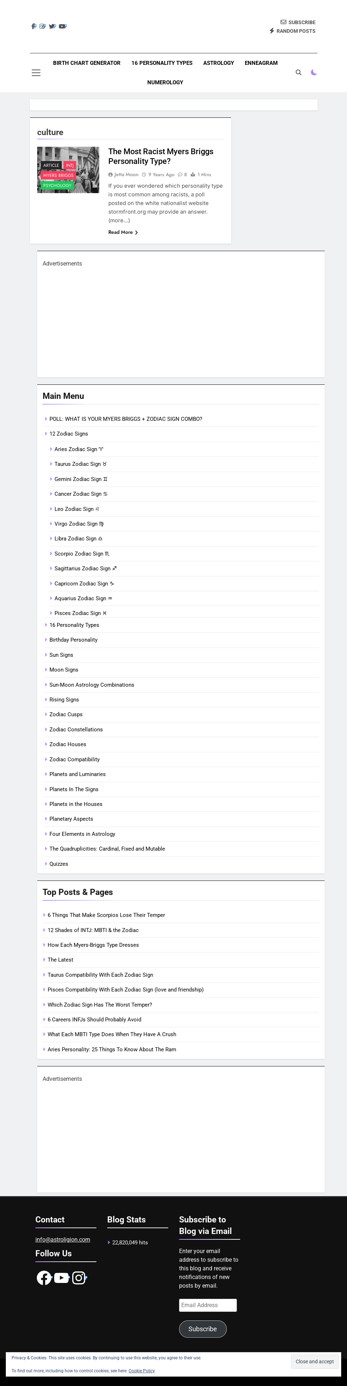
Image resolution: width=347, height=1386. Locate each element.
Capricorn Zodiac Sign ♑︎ (84, 583)
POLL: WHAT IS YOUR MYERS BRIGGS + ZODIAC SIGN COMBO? (125, 419)
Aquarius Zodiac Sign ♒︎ (83, 598)
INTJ (70, 165)
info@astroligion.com (62, 1239)
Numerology (165, 82)
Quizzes (58, 864)
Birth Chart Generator (87, 63)
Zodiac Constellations (76, 729)
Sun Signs (61, 655)
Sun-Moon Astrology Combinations (91, 685)
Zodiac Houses (67, 744)
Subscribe (202, 1329)
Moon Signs (63, 670)
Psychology (57, 185)
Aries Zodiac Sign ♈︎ (79, 449)
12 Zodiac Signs (68, 434)
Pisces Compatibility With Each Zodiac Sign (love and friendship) (126, 989)
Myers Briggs (58, 175)
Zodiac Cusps (66, 714)
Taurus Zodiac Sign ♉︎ (81, 464)
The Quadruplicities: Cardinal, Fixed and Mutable (107, 849)
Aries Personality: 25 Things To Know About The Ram (112, 1049)
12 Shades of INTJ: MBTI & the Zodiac (93, 930)
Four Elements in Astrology (82, 834)
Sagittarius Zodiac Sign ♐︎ (86, 568)
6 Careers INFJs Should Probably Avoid (94, 1019)
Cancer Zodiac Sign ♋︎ (81, 494)
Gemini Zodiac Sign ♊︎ (81, 479)
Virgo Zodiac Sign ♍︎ (79, 524)
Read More (123, 232)
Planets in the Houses (76, 804)
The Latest (60, 960)
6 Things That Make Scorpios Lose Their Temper (106, 915)
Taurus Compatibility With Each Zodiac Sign (100, 975)
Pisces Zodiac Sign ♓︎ (81, 613)
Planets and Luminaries (77, 774)
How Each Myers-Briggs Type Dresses (93, 945)
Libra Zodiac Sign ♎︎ (79, 538)
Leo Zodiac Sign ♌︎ (77, 509)
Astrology (218, 63)
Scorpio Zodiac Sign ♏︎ (82, 554)
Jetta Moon (126, 174)
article (51, 165)
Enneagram (261, 63)
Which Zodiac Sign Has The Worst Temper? (100, 1005)
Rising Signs (64, 699)
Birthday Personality (73, 640)
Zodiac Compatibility (74, 759)
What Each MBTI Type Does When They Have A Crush (112, 1034)
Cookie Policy (142, 1370)
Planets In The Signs (74, 789)
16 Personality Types (161, 63)
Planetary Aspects (71, 819)
